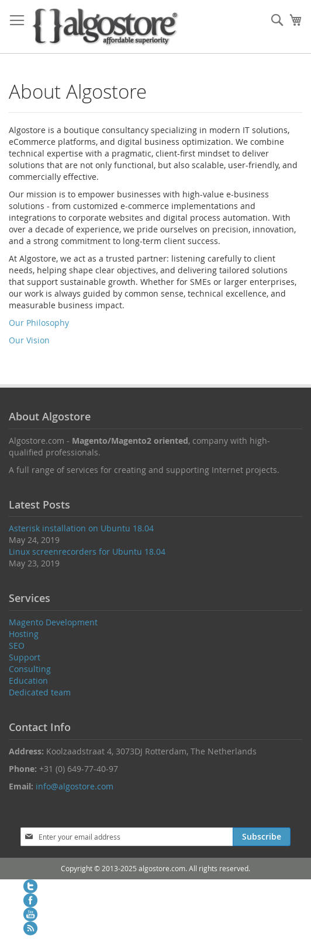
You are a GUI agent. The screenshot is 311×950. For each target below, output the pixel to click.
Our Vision (29, 340)
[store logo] (105, 27)
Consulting (30, 668)
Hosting (24, 633)
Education (28, 680)
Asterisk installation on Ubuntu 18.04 (81, 528)
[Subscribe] (262, 836)
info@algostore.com (74, 786)
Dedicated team (40, 692)
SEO (17, 645)
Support (24, 657)
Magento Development (53, 622)
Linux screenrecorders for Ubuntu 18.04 (87, 551)
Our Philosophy (39, 322)
